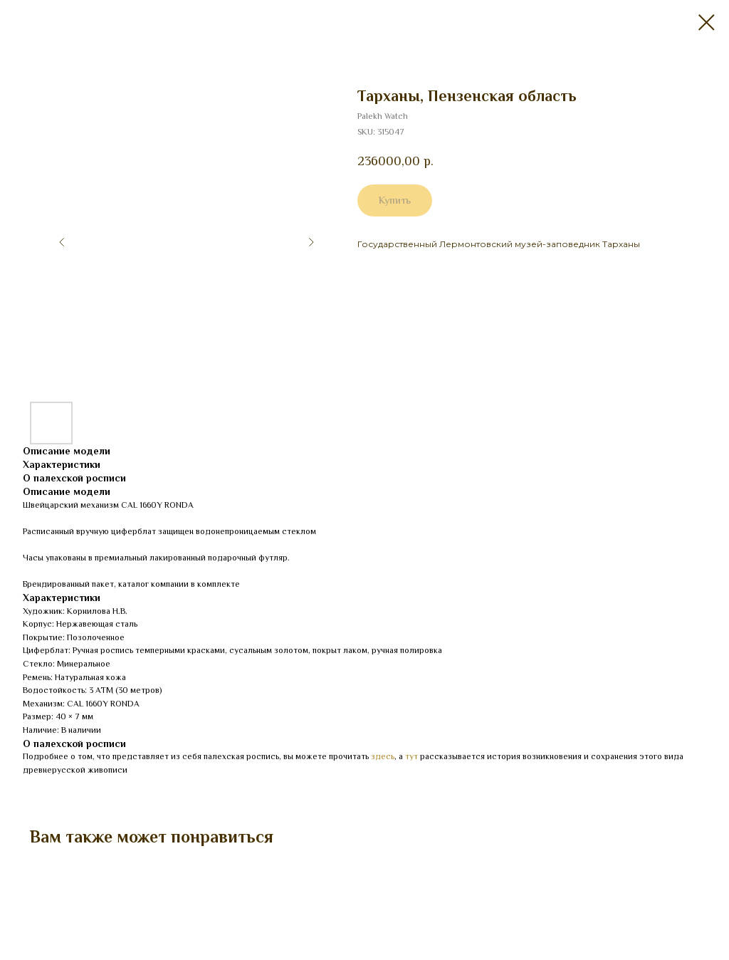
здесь (382, 756)
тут (411, 756)
